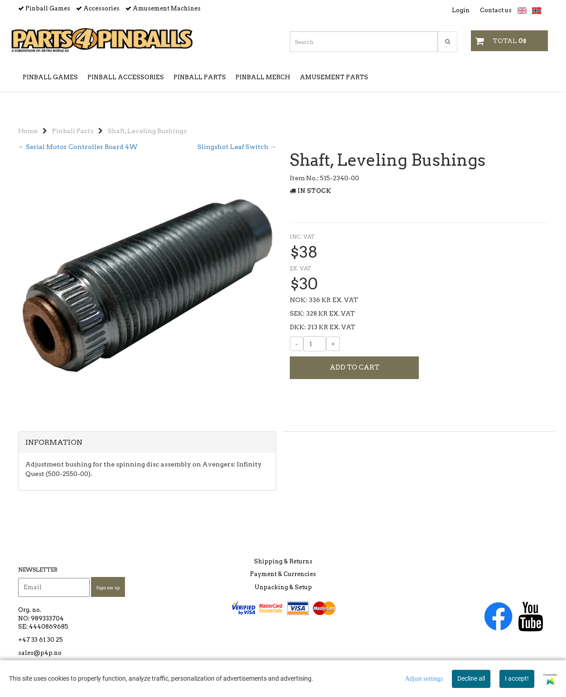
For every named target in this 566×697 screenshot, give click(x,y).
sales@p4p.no (40, 659)
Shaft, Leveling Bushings (147, 117)
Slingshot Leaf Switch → (236, 133)
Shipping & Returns (283, 567)
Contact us (496, 10)
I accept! (517, 678)
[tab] (147, 474)
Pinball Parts (72, 117)
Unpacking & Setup (283, 593)
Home (28, 117)
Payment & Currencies (283, 580)
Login (461, 10)
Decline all (471, 678)
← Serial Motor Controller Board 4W (78, 133)
